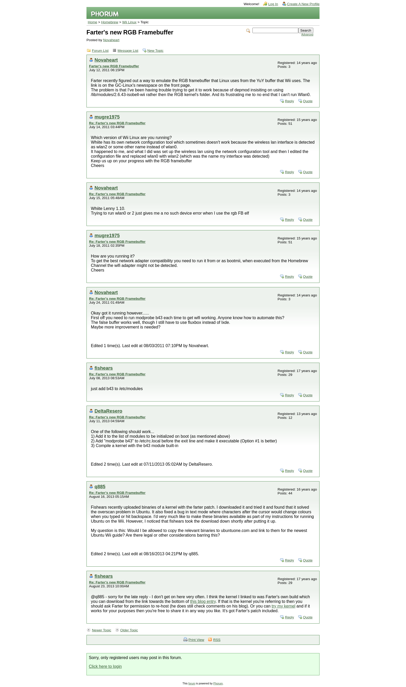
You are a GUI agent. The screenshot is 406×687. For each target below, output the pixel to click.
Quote (308, 101)
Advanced (307, 34)
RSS (216, 640)
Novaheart (111, 40)
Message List (128, 51)
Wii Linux (129, 22)
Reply (289, 101)
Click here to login (105, 666)
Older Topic (129, 630)
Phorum (218, 683)
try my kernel (283, 606)
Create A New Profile (303, 4)
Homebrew (109, 22)
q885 (100, 486)
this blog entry (202, 601)
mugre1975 (107, 117)
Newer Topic (101, 630)
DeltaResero (108, 411)
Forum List (100, 51)
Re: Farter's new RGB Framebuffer (117, 123)
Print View (196, 640)
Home (92, 22)
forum (191, 683)
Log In (273, 4)
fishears (104, 368)
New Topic (155, 51)
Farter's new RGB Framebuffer (114, 66)
